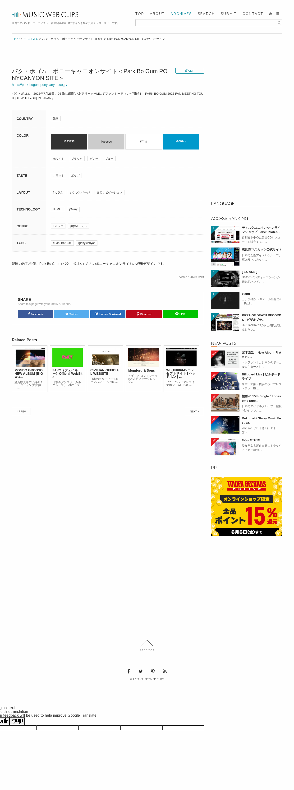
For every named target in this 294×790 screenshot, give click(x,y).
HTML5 (57, 209)
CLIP (191, 70)
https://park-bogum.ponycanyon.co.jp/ (39, 84)
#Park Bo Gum (62, 243)
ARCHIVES (181, 14)
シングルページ (80, 192)
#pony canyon (87, 243)
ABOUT (157, 14)
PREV (22, 411)
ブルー (109, 158)
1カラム (58, 192)
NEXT (193, 411)
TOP (139, 14)
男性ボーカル (78, 226)
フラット (58, 175)
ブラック (77, 158)
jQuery (73, 209)
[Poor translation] (17, 721)
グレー (94, 158)
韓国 (56, 118)
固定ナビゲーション (109, 192)
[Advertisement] (246, 122)
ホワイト (58, 158)
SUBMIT (229, 14)
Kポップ (58, 226)
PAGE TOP (147, 645)
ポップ (75, 175)
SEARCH (206, 14)
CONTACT (253, 14)
